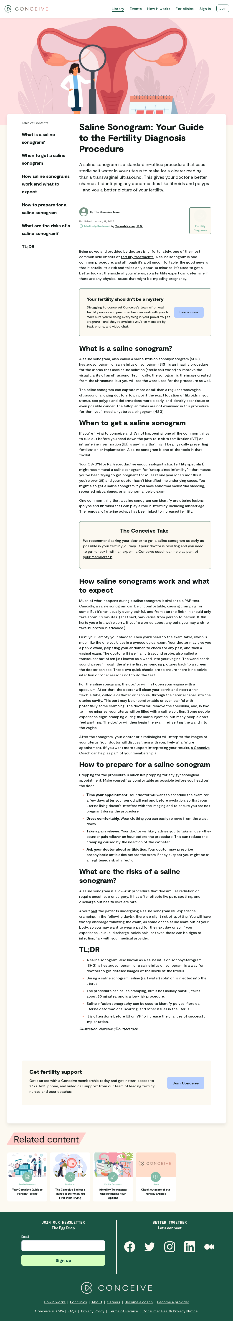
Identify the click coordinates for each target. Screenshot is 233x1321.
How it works (55, 1302)
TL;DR (28, 246)
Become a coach (139, 1302)
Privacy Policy (92, 1311)
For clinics (78, 1302)
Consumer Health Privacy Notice (170, 1311)
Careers (113, 1302)
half (94, 911)
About (96, 1302)
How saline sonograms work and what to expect (46, 183)
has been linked (144, 511)
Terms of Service (123, 1311)
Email (25, 1236)
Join (222, 8)
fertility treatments (137, 256)
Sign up (63, 1260)
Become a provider (173, 1302)
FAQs (72, 1311)
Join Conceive (186, 1083)
